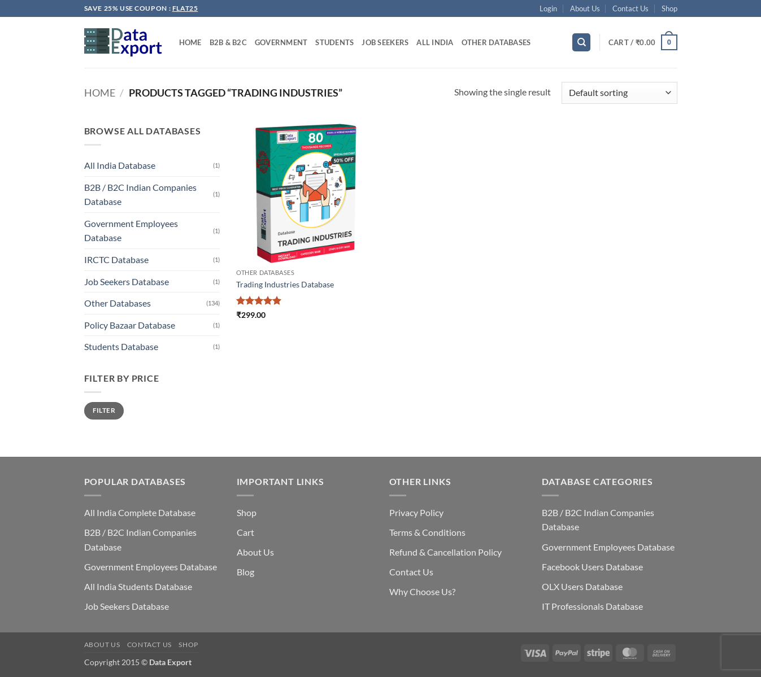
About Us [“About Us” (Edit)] (255, 552)
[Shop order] (619, 93)
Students (334, 42)
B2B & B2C (228, 42)
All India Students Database (138, 586)
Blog (245, 571)
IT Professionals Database (592, 606)
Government (281, 42)
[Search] (581, 42)
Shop (669, 8)
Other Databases (496, 42)
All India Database (119, 165)
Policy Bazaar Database (129, 325)
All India (434, 42)
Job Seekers (385, 42)
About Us (585, 8)
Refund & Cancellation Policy (445, 552)
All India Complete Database (139, 512)
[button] (548, 8)
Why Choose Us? (422, 591)
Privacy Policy (416, 512)
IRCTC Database (116, 259)
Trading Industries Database (285, 284)
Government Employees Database (131, 230)
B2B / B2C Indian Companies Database (140, 194)
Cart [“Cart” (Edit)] (245, 532)
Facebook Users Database (592, 566)
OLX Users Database (582, 586)
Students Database (121, 346)
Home (190, 42)
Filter (104, 410)
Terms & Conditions (427, 532)
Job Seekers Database (126, 281)
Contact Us (630, 8)
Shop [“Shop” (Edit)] (246, 512)
